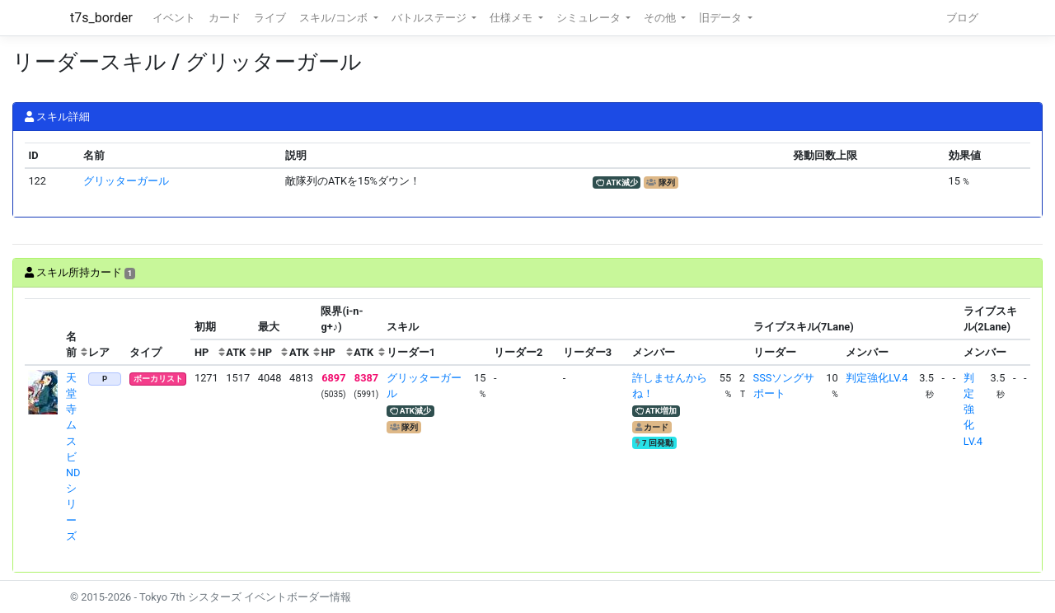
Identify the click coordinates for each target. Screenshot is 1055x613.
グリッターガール (126, 181)
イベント (173, 18)
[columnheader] (44, 332)
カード (225, 18)
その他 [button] (661, 18)
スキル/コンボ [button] (334, 18)
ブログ (962, 18)
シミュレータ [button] (589, 18)
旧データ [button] (721, 18)
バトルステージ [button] (430, 18)
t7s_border (101, 18)
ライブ (270, 18)
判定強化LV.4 (876, 378)
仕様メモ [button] (512, 18)
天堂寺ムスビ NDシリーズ (73, 457)
